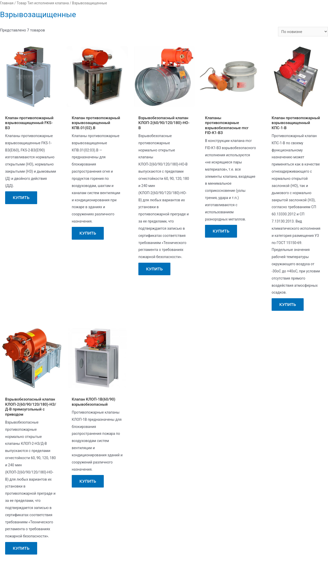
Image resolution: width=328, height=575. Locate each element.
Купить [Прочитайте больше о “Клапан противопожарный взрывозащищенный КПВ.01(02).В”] (87, 233)
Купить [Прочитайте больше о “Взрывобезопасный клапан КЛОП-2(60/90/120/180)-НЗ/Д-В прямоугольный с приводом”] (21, 548)
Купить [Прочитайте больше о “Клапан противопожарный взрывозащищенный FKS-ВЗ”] (21, 197)
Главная (6, 3)
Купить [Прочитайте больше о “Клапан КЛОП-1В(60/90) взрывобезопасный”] (87, 481)
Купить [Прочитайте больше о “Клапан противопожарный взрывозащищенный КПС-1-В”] (287, 304)
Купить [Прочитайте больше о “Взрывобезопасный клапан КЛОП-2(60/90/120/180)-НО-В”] (154, 269)
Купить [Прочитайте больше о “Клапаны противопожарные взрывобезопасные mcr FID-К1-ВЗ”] (221, 231)
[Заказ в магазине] (303, 31)
